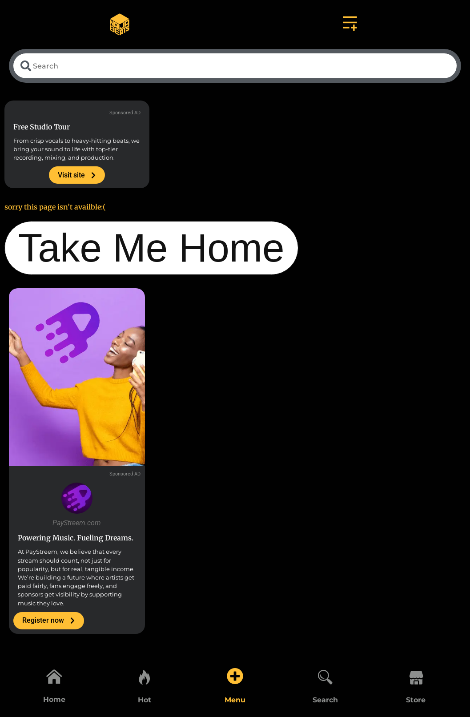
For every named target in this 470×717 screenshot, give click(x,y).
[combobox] (235, 66)
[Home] (54, 676)
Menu (235, 700)
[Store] (416, 676)
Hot (144, 700)
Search (325, 700)
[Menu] (235, 676)
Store (416, 700)
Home (54, 700)
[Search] (325, 676)
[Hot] (144, 676)
